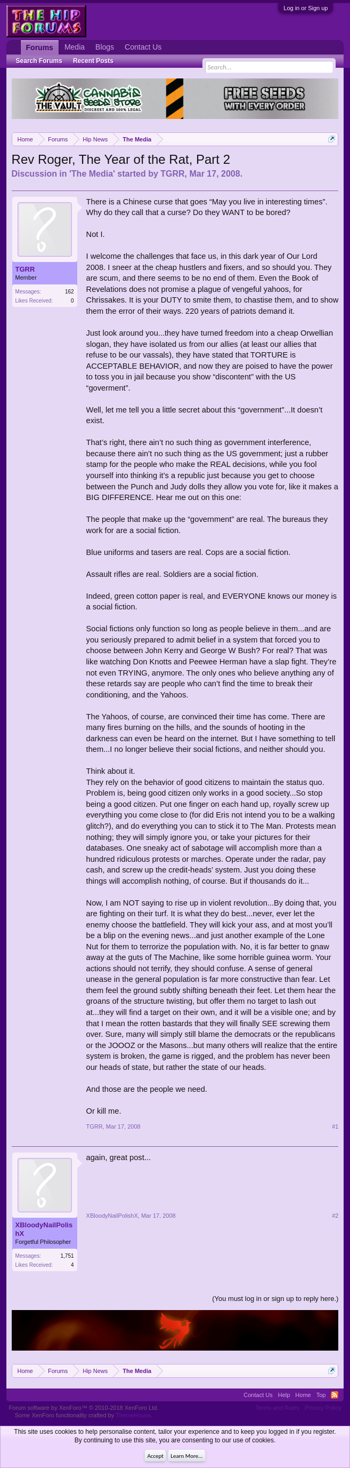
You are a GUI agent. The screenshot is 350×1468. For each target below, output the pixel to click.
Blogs (104, 47)
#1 (335, 1126)
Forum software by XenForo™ (84, 1407)
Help (284, 1395)
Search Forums (39, 61)
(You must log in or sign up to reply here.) (275, 1299)
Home (303, 1395)
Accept (155, 1456)
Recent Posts (93, 61)
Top (321, 1395)
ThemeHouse (133, 1415)
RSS (334, 1395)
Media (74, 47)
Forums (39, 47)
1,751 (67, 1256)
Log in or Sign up (305, 8)
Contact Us (143, 47)
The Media (92, 173)
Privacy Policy (323, 1407)
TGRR (172, 173)
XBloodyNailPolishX (44, 1229)
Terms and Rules (277, 1407)
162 (69, 292)
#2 (335, 1215)
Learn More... (186, 1456)
